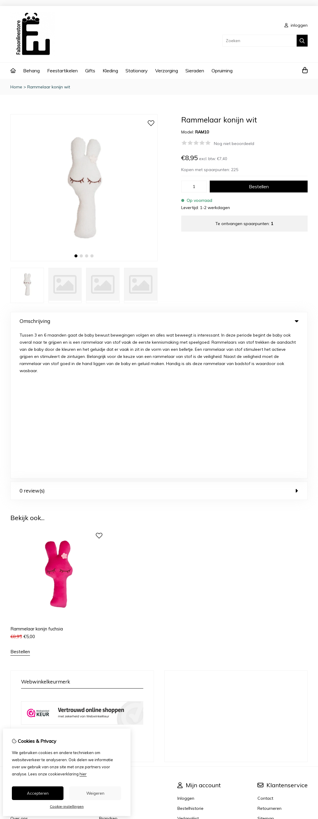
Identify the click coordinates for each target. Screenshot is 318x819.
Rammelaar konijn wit (48, 87)
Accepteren (38, 793)
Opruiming (222, 71)
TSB (304, 748)
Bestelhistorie (190, 660)
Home (16, 87)
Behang (31, 71)
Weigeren (95, 793)
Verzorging (166, 71)
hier (83, 774)
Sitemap (265, 670)
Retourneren (269, 660)
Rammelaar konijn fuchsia (36, 480)
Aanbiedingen (112, 660)
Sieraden (194, 71)
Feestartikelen (62, 71)
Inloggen (185, 650)
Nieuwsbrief (188, 680)
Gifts (90, 71)
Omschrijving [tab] (159, 321)
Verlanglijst (188, 670)
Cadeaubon (110, 650)
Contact (265, 650)
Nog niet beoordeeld (234, 143)
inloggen (296, 25)
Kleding (110, 71)
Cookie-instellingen (67, 806)
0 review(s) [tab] (159, 342)
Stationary (136, 71)
